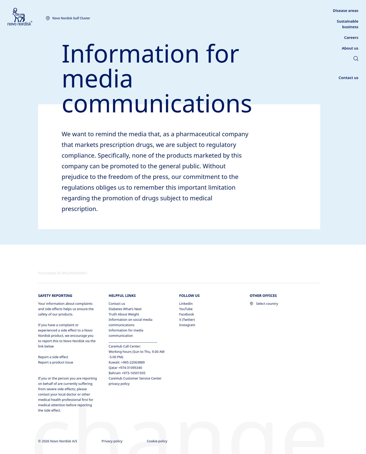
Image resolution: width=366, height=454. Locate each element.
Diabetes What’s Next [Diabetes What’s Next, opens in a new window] (125, 309)
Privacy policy (113, 441)
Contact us (117, 303)
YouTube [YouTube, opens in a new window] (186, 309)
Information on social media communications (130, 322)
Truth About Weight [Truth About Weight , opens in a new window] (124, 314)
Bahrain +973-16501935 (127, 373)
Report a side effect (53, 357)
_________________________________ (133, 341)
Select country (264, 303)
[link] (356, 59)
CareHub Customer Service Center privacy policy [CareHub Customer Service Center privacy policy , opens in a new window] (135, 381)
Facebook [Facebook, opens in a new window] (186, 314)
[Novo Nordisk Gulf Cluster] (27, 17)
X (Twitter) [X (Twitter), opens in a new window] (187, 319)
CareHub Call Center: (125, 346)
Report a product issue (55, 362)
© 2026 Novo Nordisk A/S (58, 441)
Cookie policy (157, 441)
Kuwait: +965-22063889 (127, 362)
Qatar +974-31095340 (125, 367)
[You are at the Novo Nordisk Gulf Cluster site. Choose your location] (68, 18)
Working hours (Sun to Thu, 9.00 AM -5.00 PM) (137, 354)
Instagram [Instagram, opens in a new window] (187, 325)
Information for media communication (126, 333)
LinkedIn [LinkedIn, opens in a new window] (186, 303)
